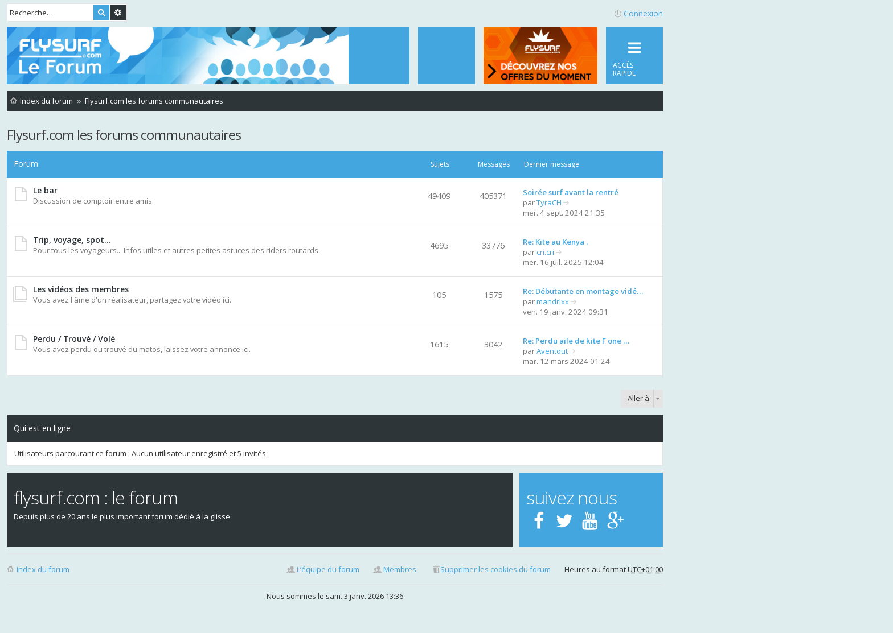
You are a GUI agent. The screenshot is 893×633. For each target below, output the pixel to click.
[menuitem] (446, 55)
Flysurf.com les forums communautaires (124, 134)
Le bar (45, 190)
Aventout (552, 351)
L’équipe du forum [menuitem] (328, 569)
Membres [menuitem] (399, 569)
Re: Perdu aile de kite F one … (576, 341)
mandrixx (552, 301)
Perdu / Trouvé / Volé (74, 338)
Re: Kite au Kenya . (555, 242)
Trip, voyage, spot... (72, 239)
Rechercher (101, 12)
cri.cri (545, 252)
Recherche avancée (118, 12)
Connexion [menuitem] (643, 13)
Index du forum (43, 569)
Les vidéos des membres (81, 289)
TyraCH (549, 202)
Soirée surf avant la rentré (570, 192)
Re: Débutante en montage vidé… (583, 291)
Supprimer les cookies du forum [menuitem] (495, 569)
